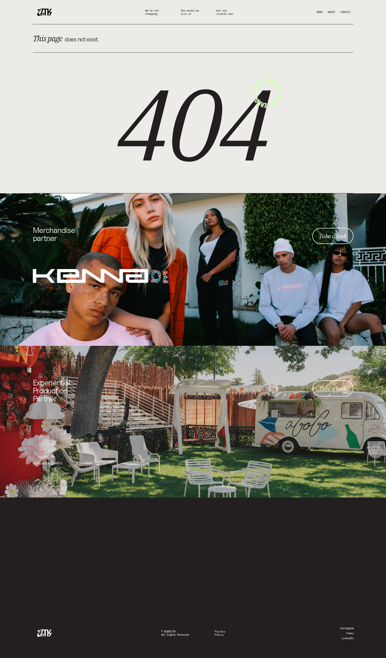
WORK (320, 12)
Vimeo (349, 633)
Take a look (333, 236)
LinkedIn (347, 638)
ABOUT (331, 12)
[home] (45, 12)
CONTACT (345, 12)
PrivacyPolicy (220, 633)
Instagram (346, 628)
